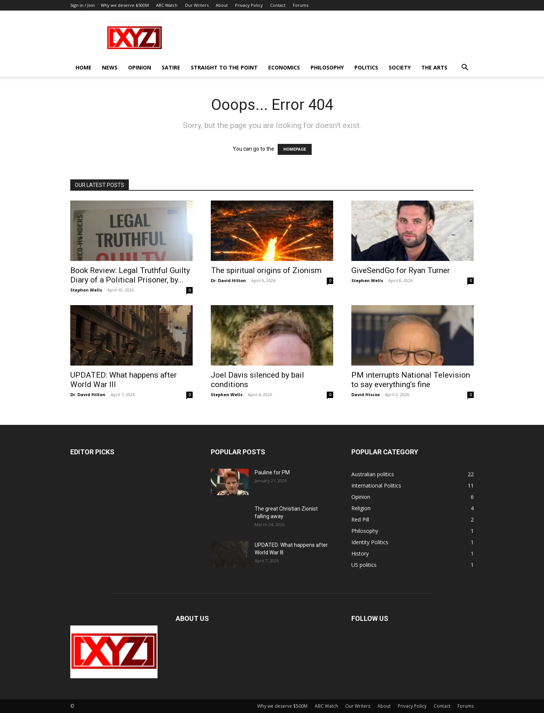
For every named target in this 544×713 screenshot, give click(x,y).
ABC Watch (167, 5)
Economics (284, 67)
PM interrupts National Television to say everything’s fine (410, 379)
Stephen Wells (86, 290)
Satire (171, 67)
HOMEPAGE (294, 149)
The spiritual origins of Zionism (266, 270)
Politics (366, 67)
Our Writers (197, 5)
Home (83, 67)
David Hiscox (365, 394)
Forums (300, 5)
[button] (465, 68)
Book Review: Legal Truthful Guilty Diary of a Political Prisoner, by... (130, 275)
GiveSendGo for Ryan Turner (400, 270)
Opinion (139, 67)
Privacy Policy (249, 5)
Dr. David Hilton (228, 280)
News (109, 67)
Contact (278, 5)
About (222, 5)
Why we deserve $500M (125, 5)
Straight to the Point (224, 67)
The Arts (434, 67)
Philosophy (327, 67)
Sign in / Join (82, 5)
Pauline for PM (272, 472)
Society (400, 67)
